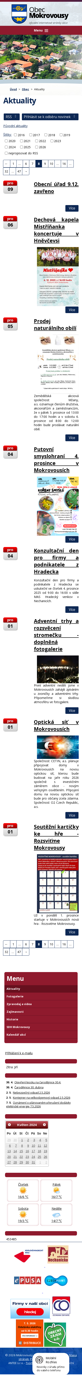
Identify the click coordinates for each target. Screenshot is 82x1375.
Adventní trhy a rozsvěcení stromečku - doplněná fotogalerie (56, 634)
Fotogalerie (15, 996)
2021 (27, 141)
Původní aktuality (15, 126)
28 (15, 1162)
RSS (12, 117)
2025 (27, 147)
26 (45, 1157)
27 (9, 1162)
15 (21, 1151)
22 (21, 1157)
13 (9, 1151)
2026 (42, 147)
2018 (51, 135)
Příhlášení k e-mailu (19, 1053)
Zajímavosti (15, 1012)
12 (45, 1145)
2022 (42, 141)
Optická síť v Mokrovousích (56, 725)
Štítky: (7, 134)
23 (27, 1157)
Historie (12, 1019)
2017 (36, 135)
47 (19, 171)
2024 (12, 147)
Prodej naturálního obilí (55, 324)
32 (6, 171)
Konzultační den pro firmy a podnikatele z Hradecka (56, 561)
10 (51, 164)
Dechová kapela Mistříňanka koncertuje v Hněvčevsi (56, 230)
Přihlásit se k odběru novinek (50, 117)
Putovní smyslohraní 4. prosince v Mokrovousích (56, 460)
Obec (25, 89)
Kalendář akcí (16, 1035)
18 (39, 1151)
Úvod (13, 89)
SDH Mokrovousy (18, 1027)
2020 (12, 141)
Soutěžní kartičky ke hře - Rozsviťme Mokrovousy (56, 837)
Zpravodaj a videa (19, 1004)
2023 (57, 141)
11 (39, 1145)
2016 (21, 135)
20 (9, 1157)
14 (15, 1151)
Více (72, 208)
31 (33, 1162)
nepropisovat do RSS (23, 153)
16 (64, 164)
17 (33, 1151)
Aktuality (13, 989)
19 (45, 1151)
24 (33, 1157)
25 (39, 1157)
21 (15, 1157)
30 (15, 1140)
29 (9, 1140)
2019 (66, 135)
